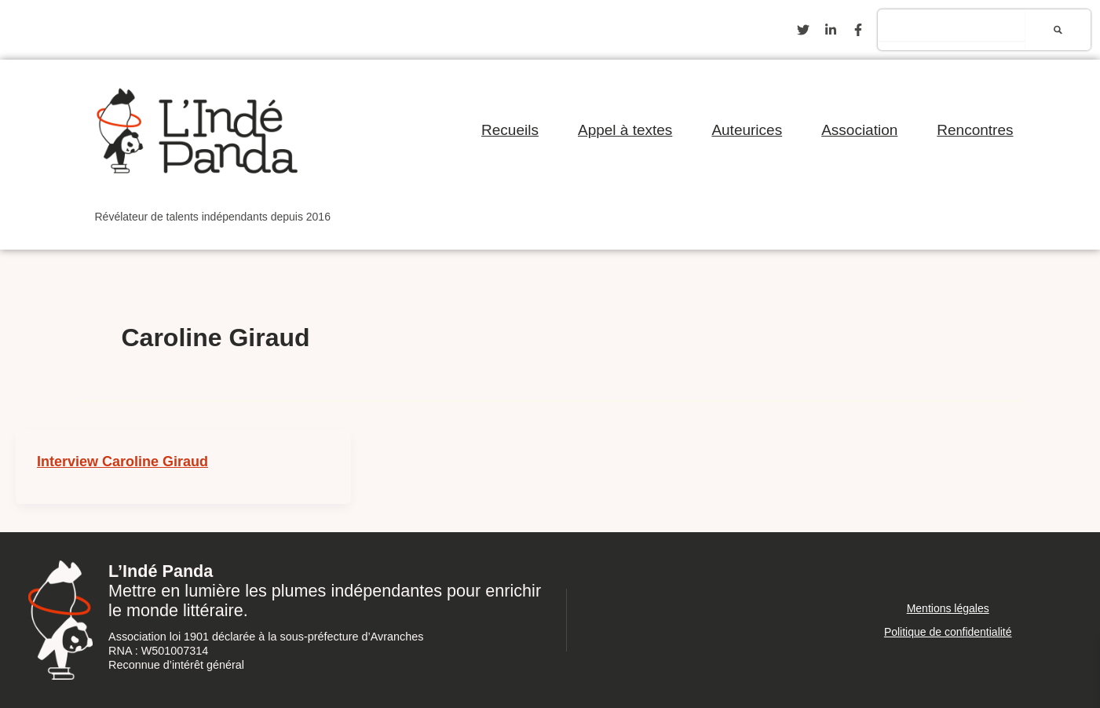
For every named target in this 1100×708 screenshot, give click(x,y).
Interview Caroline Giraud (122, 461)
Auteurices (746, 130)
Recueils (510, 130)
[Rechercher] (1058, 29)
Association (859, 130)
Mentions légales (948, 608)
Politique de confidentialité (948, 632)
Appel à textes (625, 130)
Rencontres (975, 130)
